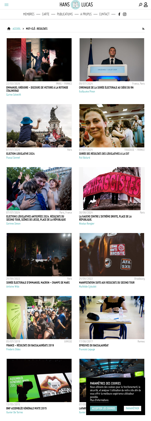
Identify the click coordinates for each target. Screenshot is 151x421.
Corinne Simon (13, 223)
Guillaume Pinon (87, 91)
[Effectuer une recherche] (140, 4)
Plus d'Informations (99, 400)
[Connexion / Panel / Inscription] (146, 4)
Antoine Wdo (12, 286)
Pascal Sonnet (13, 157)
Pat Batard (84, 157)
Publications (65, 14)
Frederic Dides (13, 349)
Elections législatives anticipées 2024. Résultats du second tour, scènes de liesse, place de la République (36, 218)
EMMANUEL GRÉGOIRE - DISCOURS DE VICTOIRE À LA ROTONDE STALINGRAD (37, 89)
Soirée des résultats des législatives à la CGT (104, 153)
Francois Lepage (87, 349)
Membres (28, 14)
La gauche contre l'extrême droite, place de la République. (105, 218)
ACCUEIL (17, 29)
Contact (104, 14)
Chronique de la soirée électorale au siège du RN (106, 87)
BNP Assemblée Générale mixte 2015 (26, 408)
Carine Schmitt (13, 94)
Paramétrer (132, 408)
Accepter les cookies (103, 408)
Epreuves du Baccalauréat (94, 345)
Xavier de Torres (14, 412)
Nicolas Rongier (86, 223)
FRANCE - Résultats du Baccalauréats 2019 (30, 345)
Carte (45, 14)
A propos (86, 14)
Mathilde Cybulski (87, 286)
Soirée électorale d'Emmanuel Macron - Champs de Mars (38, 282)
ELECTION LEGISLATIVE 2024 (20, 153)
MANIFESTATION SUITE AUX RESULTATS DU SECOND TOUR (106, 282)
